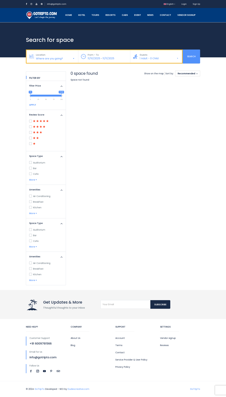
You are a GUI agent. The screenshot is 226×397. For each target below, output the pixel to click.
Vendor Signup (186, 15)
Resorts (110, 15)
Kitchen (35, 207)
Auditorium (37, 162)
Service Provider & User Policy (131, 359)
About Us (75, 338)
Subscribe (160, 304)
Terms (118, 345)
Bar (33, 168)
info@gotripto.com (56, 4)
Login (184, 4)
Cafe (34, 174)
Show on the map (154, 73)
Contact (165, 15)
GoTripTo (40, 389)
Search (191, 56)
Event (137, 15)
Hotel (81, 15)
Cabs (125, 15)
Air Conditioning (39, 196)
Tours (95, 15)
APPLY (32, 104)
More (33, 179)
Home (68, 15)
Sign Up (196, 4)
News (150, 15)
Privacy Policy (122, 366)
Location (40, 54)
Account (120, 338)
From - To (93, 54)
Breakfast (36, 201)
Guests (143, 54)
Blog (73, 345)
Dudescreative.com (78, 389)
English (169, 4)
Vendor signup (168, 338)
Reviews (164, 345)
